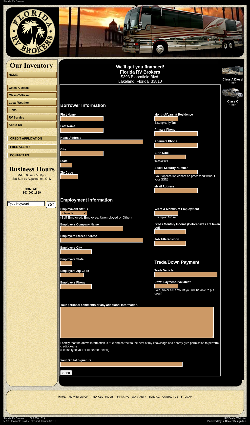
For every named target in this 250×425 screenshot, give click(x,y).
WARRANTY (139, 399)
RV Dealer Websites (235, 421)
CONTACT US (170, 399)
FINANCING (122, 399)
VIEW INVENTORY (79, 399)
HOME (62, 399)
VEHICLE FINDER (102, 399)
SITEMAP (186, 399)
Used (242, 83)
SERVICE (154, 399)
